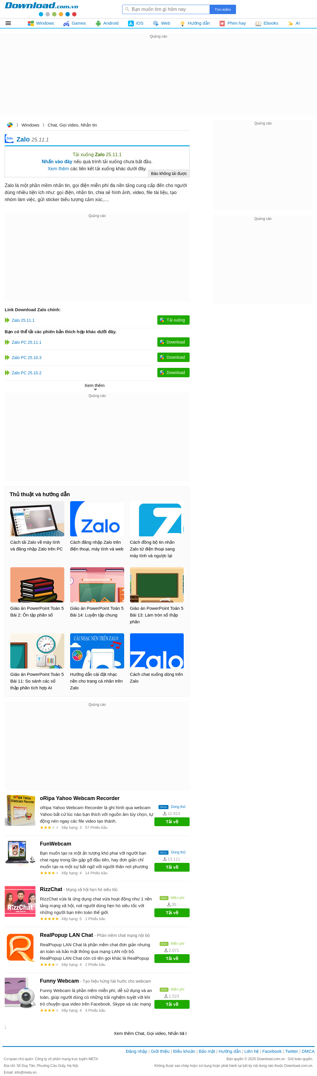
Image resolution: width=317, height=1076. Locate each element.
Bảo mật (207, 1051)
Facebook (272, 1051)
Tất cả (11, 23)
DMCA (308, 1051)
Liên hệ (251, 1051)
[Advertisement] (158, 81)
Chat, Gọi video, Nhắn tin (72, 124)
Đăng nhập (136, 1051)
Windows (30, 124)
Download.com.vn (9, 125)
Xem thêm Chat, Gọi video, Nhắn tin (149, 1033)
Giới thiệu (160, 1051)
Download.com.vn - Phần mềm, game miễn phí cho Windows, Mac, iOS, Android (41, 9)
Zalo (23, 139)
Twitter (291, 1051)
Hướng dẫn (230, 1051)
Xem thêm (58, 168)
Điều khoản (184, 1051)
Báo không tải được (169, 173)
